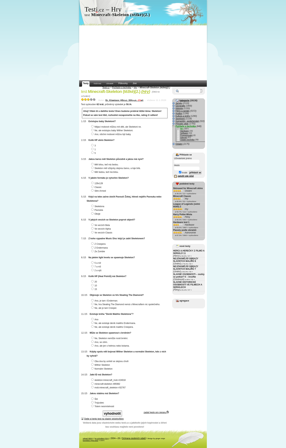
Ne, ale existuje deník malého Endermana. (114, 323)
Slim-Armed (99, 191)
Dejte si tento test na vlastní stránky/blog (103, 419)
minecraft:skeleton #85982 (106, 384)
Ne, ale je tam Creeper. (104, 308)
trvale (183, 172)
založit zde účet (186, 176)
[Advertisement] (143, 52)
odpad (88, 438)
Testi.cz (106, 87)
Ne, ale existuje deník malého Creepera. (113, 327)
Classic (97, 187)
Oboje (96, 214)
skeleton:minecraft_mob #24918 (109, 380)
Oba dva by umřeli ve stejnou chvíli (110, 361)
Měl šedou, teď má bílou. (105, 172)
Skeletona (98, 206)
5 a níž (96, 263)
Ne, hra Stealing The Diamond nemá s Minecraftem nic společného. (126, 304)
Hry (135, 87)
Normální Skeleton (102, 369)
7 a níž (96, 266)
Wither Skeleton (101, 365)
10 (94, 285)
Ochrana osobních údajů (134, 438)
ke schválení (102, 438)
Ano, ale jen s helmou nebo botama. (111, 346)
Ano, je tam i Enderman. (105, 300)
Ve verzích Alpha (101, 229)
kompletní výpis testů (90, 440)
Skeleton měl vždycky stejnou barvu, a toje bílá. (116, 168)
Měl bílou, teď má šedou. (105, 164)
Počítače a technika (121, 87)
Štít (95, 399)
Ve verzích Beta (101, 225)
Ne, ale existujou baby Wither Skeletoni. (112, 130)
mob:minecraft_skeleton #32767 (109, 387)
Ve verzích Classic (102, 232)
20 (94, 281)
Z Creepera (99, 244)
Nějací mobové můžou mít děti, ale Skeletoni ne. (116, 127)
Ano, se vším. (100, 342)
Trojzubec (98, 402)
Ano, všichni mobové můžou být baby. (111, 134)
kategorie (184, 100)
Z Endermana (100, 248)
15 (94, 289)
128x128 (97, 183)
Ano (95, 319)
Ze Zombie (98, 251)
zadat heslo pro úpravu (156, 412)
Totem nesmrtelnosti (103, 406)
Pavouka (97, 210)
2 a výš (96, 270)
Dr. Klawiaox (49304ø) (124, 100)
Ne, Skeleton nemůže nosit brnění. (110, 338)
